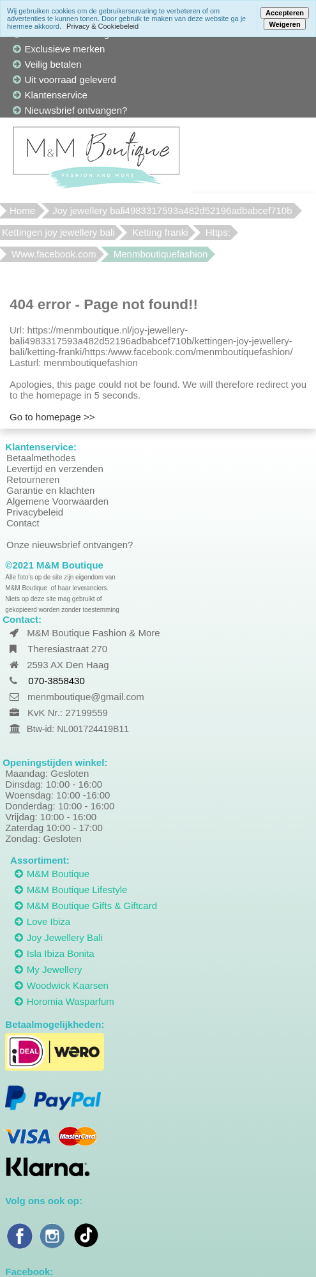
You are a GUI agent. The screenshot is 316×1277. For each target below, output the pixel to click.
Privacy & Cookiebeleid (102, 26)
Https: (218, 232)
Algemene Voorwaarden (57, 501)
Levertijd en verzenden (54, 468)
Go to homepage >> (52, 416)
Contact (23, 522)
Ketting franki (160, 232)
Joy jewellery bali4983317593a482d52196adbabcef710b (172, 210)
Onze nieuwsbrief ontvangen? (69, 544)
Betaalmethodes (40, 457)
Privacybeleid (34, 512)
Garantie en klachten (50, 490)
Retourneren (32, 479)
